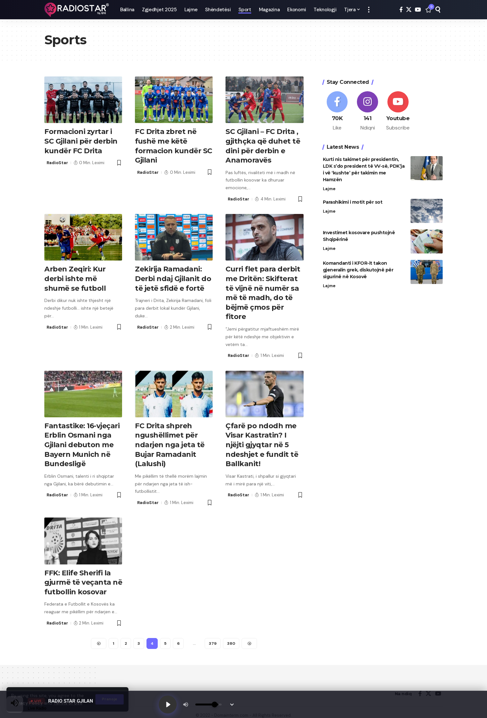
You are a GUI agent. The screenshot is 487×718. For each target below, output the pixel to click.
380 (231, 637)
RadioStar (57, 161)
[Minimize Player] (232, 704)
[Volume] (208, 704)
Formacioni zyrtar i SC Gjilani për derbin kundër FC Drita (81, 140)
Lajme (329, 185)
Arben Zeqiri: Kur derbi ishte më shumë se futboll (75, 276)
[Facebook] (401, 9)
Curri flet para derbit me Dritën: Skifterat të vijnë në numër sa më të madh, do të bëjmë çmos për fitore (263, 290)
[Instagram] (367, 108)
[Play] (168, 705)
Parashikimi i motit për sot (353, 199)
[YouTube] (417, 9)
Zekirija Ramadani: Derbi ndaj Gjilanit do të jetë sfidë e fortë (173, 276)
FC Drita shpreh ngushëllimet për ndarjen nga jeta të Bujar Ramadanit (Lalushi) (170, 440)
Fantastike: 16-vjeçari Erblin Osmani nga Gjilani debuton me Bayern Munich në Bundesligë (82, 440)
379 (213, 637)
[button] (368, 9)
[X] (408, 9)
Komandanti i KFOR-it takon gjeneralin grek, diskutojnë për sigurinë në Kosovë (358, 266)
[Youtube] (398, 108)
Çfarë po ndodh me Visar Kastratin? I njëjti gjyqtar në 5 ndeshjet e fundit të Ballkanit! (262, 440)
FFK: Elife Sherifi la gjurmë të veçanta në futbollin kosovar (81, 576)
